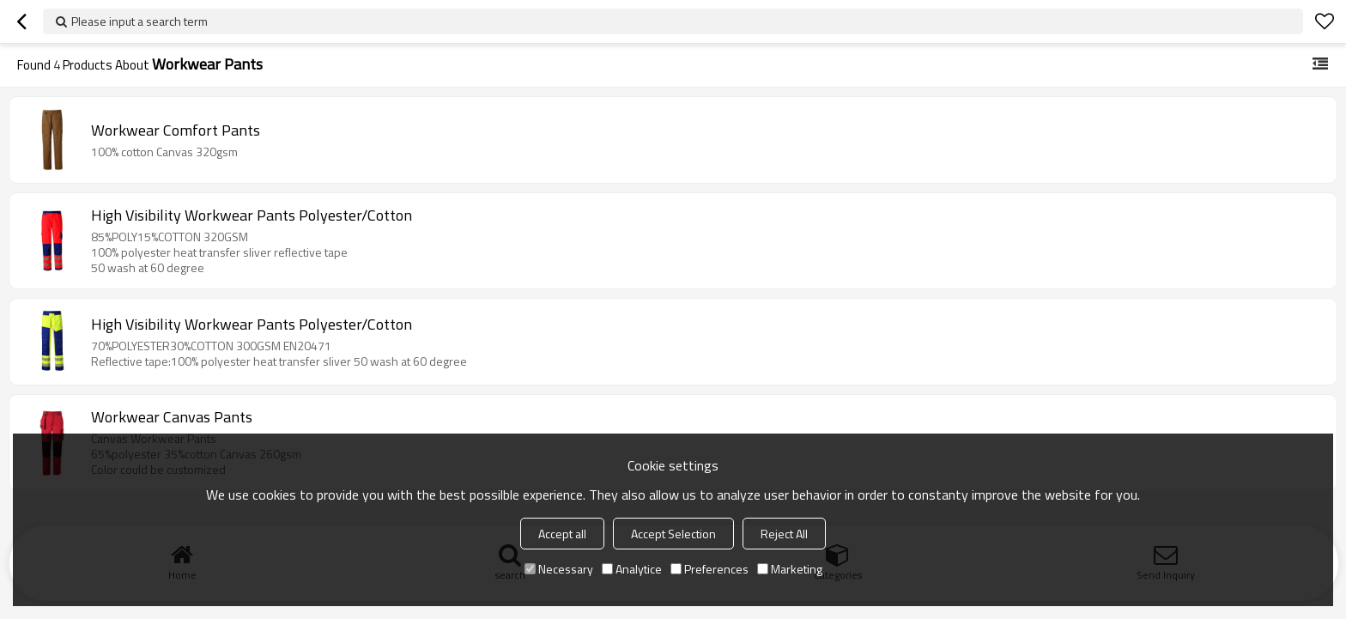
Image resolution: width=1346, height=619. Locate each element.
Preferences (709, 569)
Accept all (562, 534)
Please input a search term (139, 21)
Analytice (632, 569)
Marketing (789, 569)
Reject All (784, 534)
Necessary (558, 569)
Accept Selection (673, 534)
